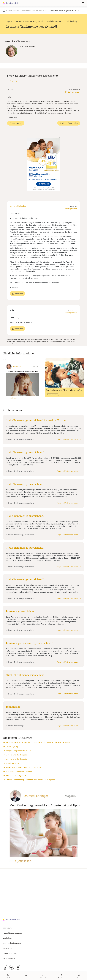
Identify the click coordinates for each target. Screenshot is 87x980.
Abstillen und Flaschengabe (16, 755)
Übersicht (13, 81)
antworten (19, 294)
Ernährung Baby (12, 746)
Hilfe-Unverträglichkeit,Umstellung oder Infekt (23, 767)
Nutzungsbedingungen (12, 943)
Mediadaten (7, 938)
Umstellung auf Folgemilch (16, 775)
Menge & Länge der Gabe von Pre (19, 751)
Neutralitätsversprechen (12, 933)
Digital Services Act (10, 953)
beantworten (17, 123)
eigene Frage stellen (70, 123)
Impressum (7, 928)
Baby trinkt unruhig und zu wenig (19, 771)
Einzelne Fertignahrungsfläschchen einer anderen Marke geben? (31, 780)
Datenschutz (8, 948)
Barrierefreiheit (9, 958)
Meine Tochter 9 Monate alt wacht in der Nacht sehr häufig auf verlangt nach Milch (38, 742)
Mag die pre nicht (12, 763)
